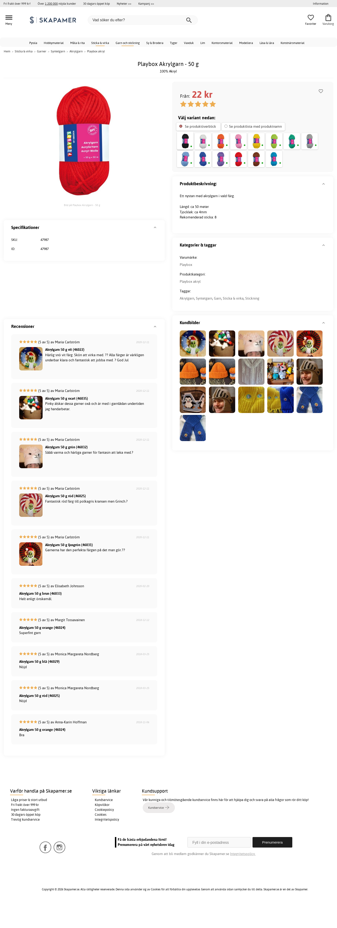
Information (320, 3)
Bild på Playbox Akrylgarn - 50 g (82, 205)
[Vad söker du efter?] (143, 20)
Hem (7, 51)
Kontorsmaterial (222, 43)
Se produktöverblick (200, 126)
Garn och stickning (128, 43)
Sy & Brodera (154, 43)
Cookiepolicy (104, 834)
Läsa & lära (267, 43)
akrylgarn (210, 230)
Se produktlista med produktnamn (255, 126)
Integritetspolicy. (243, 878)
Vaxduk (189, 43)
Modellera (246, 43)
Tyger (173, 43)
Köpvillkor (102, 829)
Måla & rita (77, 43)
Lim (202, 43)
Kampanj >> (146, 3)
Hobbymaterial (54, 43)
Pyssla (33, 43)
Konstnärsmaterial (292, 43)
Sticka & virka (100, 43)
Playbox (17, 292)
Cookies (100, 839)
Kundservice (104, 824)
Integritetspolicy (107, 843)
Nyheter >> (124, 3)
